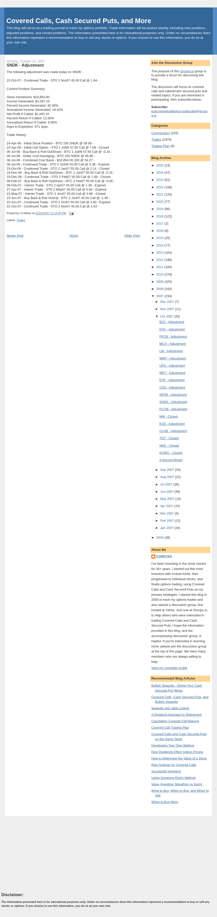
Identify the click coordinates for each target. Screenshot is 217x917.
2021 (160, 194)
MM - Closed (168, 416)
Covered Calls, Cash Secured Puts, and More (78, 21)
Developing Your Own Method (172, 745)
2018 (160, 216)
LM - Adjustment (171, 351)
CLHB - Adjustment (173, 431)
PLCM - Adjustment (173, 409)
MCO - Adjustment (172, 344)
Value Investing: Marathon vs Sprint (176, 784)
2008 (160, 289)
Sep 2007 (167, 470)
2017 (160, 223)
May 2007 (167, 499)
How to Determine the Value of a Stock (179, 758)
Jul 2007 (166, 484)
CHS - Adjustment (172, 387)
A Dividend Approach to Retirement (176, 715)
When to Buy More (164, 802)
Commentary (160, 133)
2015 (160, 238)
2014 (160, 245)
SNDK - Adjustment (25, 65)
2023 (160, 180)
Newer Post (15, 236)
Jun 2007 (167, 491)
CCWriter (164, 556)
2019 (160, 209)
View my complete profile (169, 668)
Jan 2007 (167, 528)
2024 (160, 172)
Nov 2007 (167, 309)
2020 (160, 201)
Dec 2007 (167, 302)
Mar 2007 (167, 513)
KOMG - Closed (170, 453)
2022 (160, 187)
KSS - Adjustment (172, 424)
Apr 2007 (167, 506)
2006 (160, 537)
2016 (160, 231)
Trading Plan (160, 146)
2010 (160, 274)
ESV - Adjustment (172, 329)
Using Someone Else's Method (173, 778)
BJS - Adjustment (171, 322)
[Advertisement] (38, 854)
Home (74, 236)
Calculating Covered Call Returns (175, 721)
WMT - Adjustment (172, 358)
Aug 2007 (167, 477)
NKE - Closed (169, 445)
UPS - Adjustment (172, 365)
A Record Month (170, 460)
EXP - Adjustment (172, 380)
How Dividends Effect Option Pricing (177, 752)
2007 (160, 296)
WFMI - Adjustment (173, 395)
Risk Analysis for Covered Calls (173, 765)
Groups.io (187, 71)
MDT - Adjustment (172, 373)
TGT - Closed (169, 438)
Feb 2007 (167, 520)
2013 (160, 252)
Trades (20, 220)
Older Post (131, 236)
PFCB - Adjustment (173, 336)
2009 (160, 281)
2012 (160, 260)
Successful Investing (166, 771)
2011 (160, 267)
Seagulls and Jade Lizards (170, 708)
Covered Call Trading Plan (170, 727)
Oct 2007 (167, 316)
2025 (160, 165)
